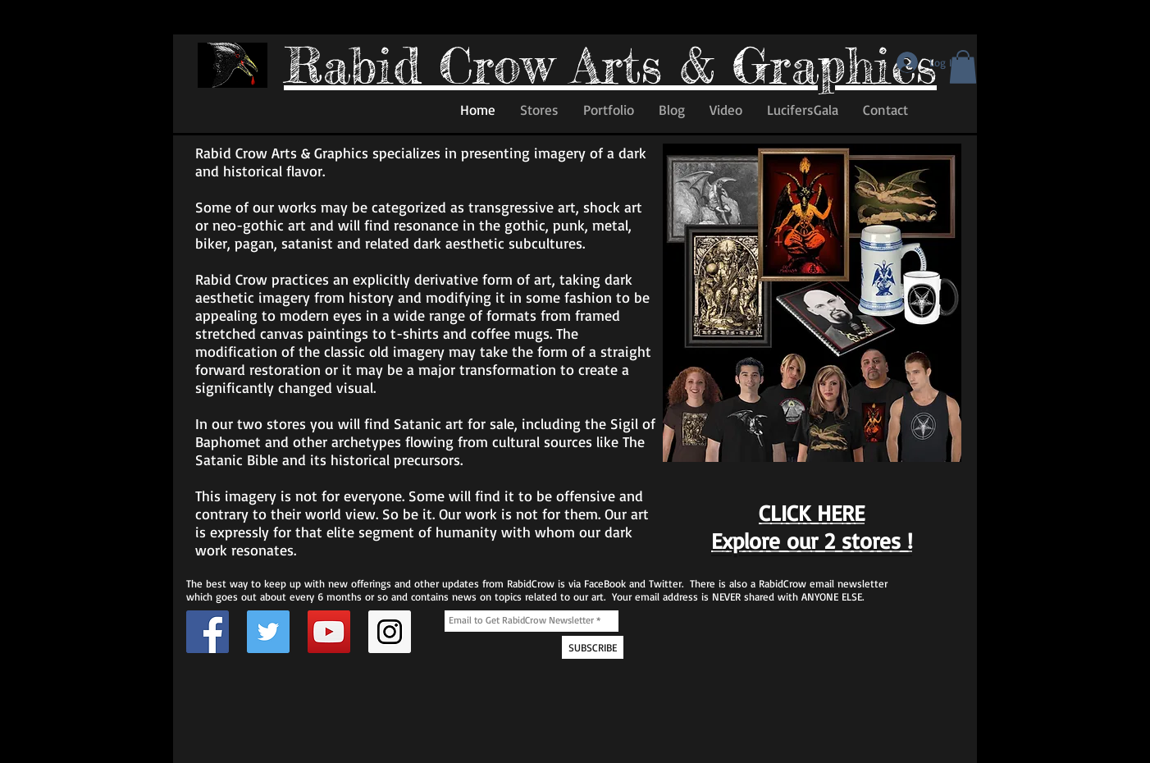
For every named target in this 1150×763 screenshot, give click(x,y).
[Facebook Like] (229, 114)
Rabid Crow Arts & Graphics (610, 64)
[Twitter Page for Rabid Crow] (268, 631)
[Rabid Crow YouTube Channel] (329, 631)
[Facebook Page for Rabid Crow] (207, 631)
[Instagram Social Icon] (389, 631)
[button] (963, 67)
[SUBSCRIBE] (592, 647)
